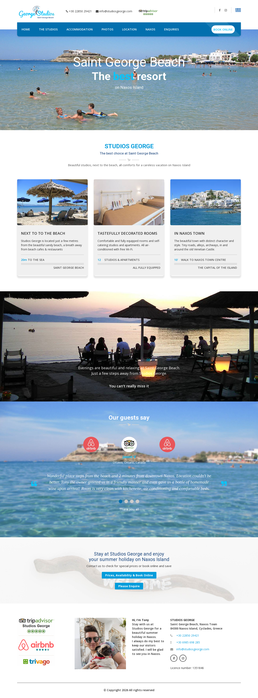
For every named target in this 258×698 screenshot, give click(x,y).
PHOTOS (107, 29)
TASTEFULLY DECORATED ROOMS (127, 233)
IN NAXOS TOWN (189, 233)
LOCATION (129, 29)
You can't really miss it (129, 386)
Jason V (129, 456)
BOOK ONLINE (223, 29)
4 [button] (137, 501)
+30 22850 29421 (187, 635)
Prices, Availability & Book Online (129, 575)
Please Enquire (129, 586)
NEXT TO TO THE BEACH (43, 233)
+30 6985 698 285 (188, 642)
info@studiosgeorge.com (115, 11)
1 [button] (120, 501)
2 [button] (126, 501)
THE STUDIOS (48, 29)
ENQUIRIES (171, 29)
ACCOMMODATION (80, 29)
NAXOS (150, 29)
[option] (129, 79)
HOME (26, 29)
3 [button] (132, 501)
